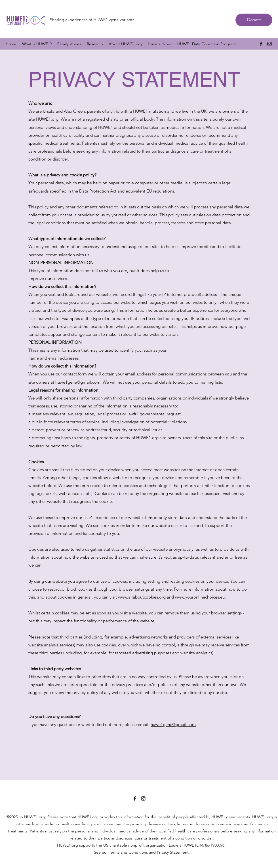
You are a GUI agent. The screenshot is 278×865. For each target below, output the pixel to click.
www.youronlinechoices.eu (200, 597)
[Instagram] (269, 44)
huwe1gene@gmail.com (77, 382)
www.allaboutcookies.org (142, 597)
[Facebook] (261, 44)
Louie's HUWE (181, 845)
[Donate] (253, 20)
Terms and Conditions (128, 852)
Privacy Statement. (173, 852)
